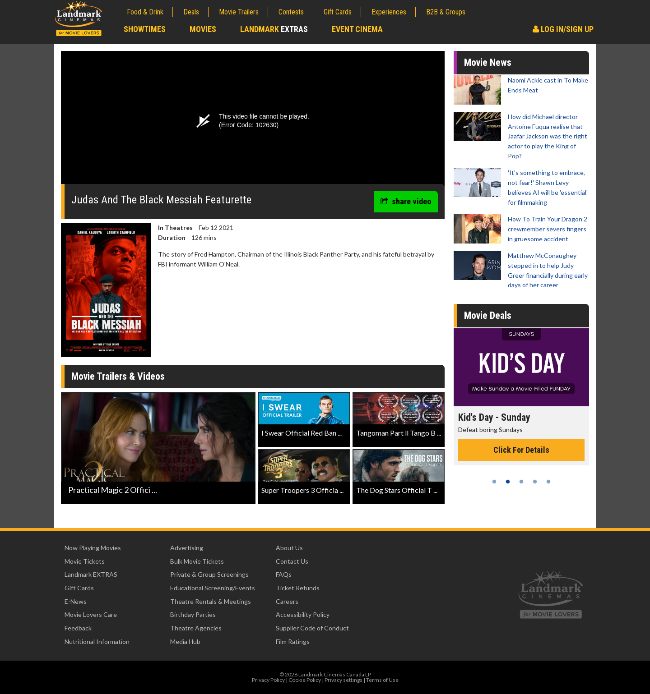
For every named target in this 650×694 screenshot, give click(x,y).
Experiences (388, 12)
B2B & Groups (445, 12)
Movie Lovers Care (91, 614)
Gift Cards (338, 12)
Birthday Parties (193, 614)
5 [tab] (548, 481)
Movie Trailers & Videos (118, 376)
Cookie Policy (304, 679)
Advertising (186, 548)
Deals (191, 12)
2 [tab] (507, 481)
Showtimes (145, 29)
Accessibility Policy (303, 614)
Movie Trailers (239, 12)
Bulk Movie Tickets (197, 561)
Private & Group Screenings (209, 574)
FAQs (284, 574)
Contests (291, 12)
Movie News (487, 62)
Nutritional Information (97, 641)
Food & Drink (145, 12)
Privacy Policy (268, 679)
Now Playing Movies (93, 548)
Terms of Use (382, 679)
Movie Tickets (85, 561)
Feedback (78, 628)
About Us (289, 548)
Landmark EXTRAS (91, 574)
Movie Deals (487, 315)
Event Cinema (357, 29)
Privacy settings (343, 679)
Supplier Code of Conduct (312, 628)
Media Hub (185, 641)
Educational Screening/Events (212, 588)
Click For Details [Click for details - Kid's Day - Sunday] (521, 450)
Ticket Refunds (298, 588)
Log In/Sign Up (563, 29)
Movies (203, 29)
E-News (76, 601)
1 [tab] (494, 481)
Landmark (274, 29)
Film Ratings (293, 641)
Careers (287, 601)
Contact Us (292, 561)
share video (406, 201)
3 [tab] (521, 481)
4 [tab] (534, 481)
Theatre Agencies (196, 628)
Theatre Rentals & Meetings (210, 601)
